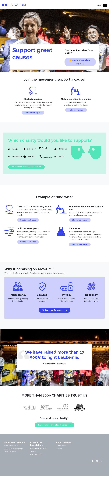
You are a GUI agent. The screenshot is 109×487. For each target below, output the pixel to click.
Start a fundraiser (28, 222)
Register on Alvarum (38, 450)
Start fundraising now (32, 114)
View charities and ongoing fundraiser (26, 168)
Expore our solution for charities (54, 427)
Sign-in (33, 453)
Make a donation (76, 112)
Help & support (10, 454)
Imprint (59, 451)
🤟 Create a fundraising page (80, 62)
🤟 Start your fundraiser (54, 312)
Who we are (61, 448)
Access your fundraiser (13, 451)
